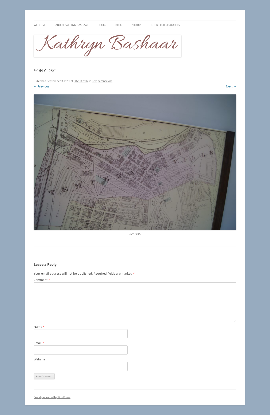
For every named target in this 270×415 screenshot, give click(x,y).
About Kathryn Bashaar (71, 25)
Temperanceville (102, 81)
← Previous (42, 86)
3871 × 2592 (81, 81)
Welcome (40, 25)
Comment (42, 280)
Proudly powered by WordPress (52, 397)
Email (39, 343)
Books (102, 25)
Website (39, 359)
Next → (231, 86)
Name (39, 327)
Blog (118, 25)
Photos (136, 25)
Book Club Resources (165, 25)
